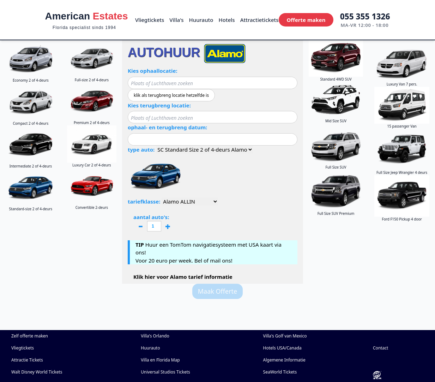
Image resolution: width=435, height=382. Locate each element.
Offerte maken (305, 19)
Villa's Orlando (155, 336)
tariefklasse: (144, 201)
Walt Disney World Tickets (36, 372)
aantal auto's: (154, 223)
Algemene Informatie (284, 360)
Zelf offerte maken (29, 336)
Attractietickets (259, 19)
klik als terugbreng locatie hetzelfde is (171, 95)
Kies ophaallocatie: (152, 70)
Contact (380, 348)
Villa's (176, 19)
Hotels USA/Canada (282, 348)
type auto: (141, 149)
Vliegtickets (149, 19)
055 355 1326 (365, 16)
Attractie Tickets (27, 360)
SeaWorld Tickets (280, 372)
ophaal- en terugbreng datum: (167, 127)
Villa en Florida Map (160, 360)
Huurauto (201, 19)
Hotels (227, 19)
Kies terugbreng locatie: (159, 105)
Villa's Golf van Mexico (285, 336)
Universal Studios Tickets (165, 372)
